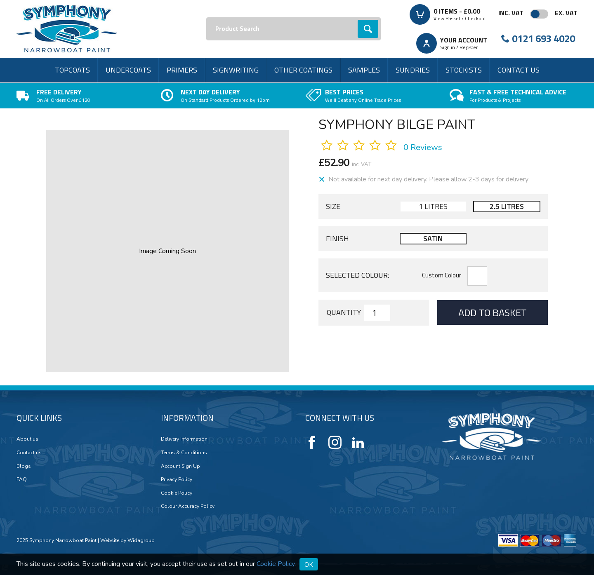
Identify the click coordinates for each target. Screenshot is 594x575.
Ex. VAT (566, 12)
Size (333, 206)
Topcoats (72, 69)
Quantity (344, 312)
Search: (206, 17)
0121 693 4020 (543, 38)
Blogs (23, 466)
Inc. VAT (510, 12)
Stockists (464, 69)
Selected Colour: (357, 275)
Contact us (518, 69)
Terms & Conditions (184, 452)
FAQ (21, 479)
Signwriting (236, 69)
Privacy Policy (176, 479)
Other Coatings (303, 69)
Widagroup (140, 540)
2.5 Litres (507, 206)
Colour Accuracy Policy (187, 506)
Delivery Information (184, 439)
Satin (433, 238)
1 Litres (433, 206)
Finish (337, 239)
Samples (364, 69)
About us (27, 439)
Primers (182, 69)
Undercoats (128, 69)
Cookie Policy (176, 493)
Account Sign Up (180, 466)
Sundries (413, 69)
